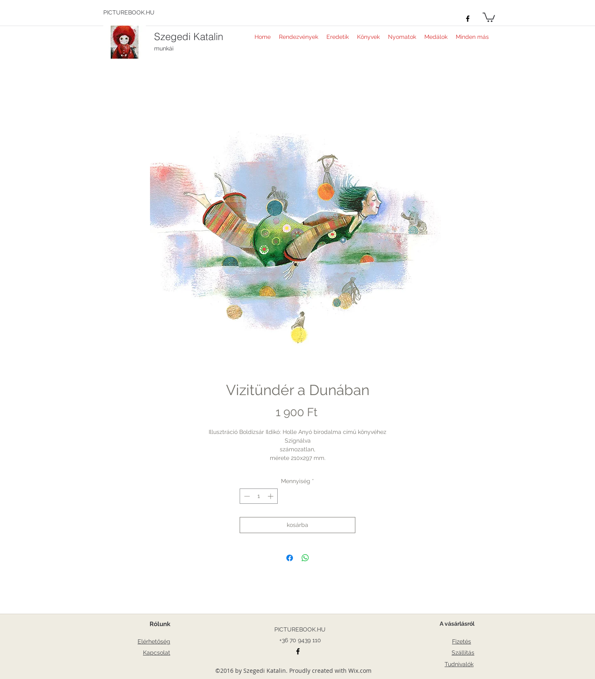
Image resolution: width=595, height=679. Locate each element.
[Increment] (271, 496)
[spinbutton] (258, 496)
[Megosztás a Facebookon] (290, 558)
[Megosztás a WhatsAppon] (305, 558)
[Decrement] (246, 496)
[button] (489, 17)
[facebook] (468, 18)
